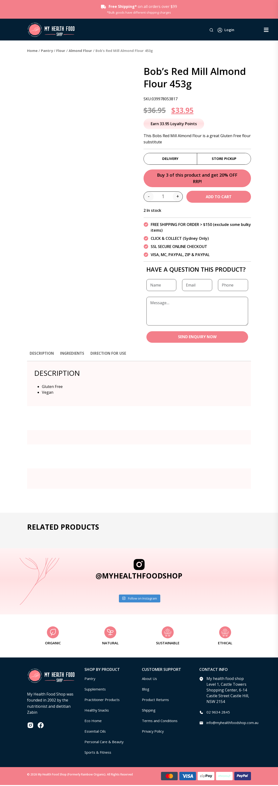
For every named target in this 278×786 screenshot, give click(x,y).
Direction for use (111, 354)
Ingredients (73, 354)
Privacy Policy (154, 732)
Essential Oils (96, 732)
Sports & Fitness (99, 753)
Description (42, 354)
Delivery (170, 158)
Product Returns (156, 700)
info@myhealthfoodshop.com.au (235, 723)
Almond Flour (80, 50)
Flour (60, 50)
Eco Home (93, 721)
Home (32, 50)
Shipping (150, 711)
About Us (150, 679)
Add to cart (219, 197)
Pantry (47, 50)
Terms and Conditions (162, 721)
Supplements (96, 690)
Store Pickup (224, 158)
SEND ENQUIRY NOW (197, 338)
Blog (146, 690)
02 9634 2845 (218, 713)
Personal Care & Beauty (105, 742)
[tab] (42, 356)
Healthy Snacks (98, 711)
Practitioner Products (103, 700)
